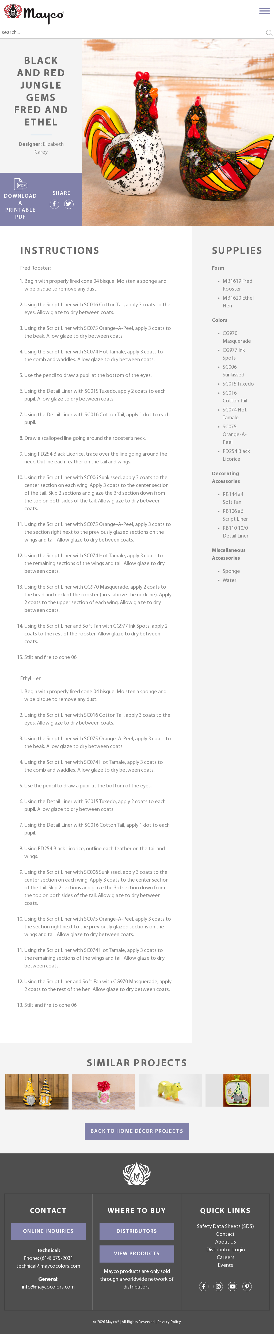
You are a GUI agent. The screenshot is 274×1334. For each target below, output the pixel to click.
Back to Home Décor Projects (137, 1131)
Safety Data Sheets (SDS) (225, 1226)
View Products (137, 1254)
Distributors (137, 1231)
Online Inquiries (48, 1231)
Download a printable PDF (20, 199)
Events (225, 1265)
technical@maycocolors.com (48, 1266)
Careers (225, 1257)
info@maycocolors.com (48, 1287)
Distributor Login (225, 1250)
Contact (225, 1234)
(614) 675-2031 (56, 1258)
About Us (225, 1242)
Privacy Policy (169, 1322)
